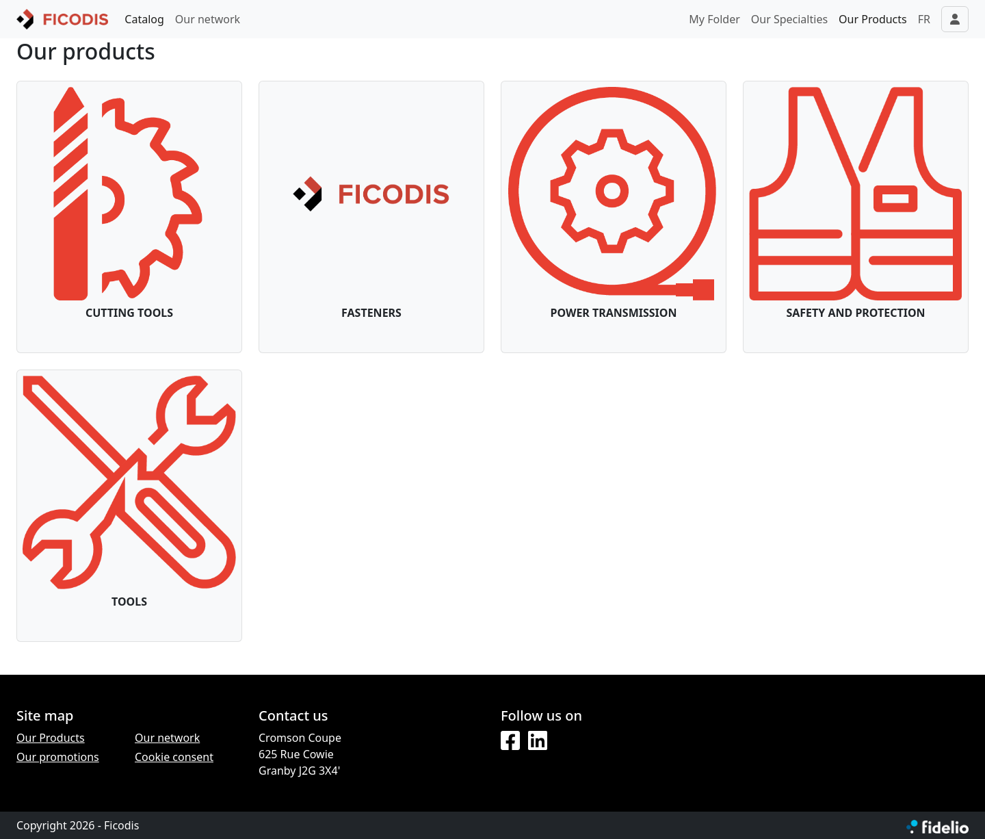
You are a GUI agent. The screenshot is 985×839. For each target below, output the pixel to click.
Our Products (873, 19)
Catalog (144, 19)
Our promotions (57, 756)
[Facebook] (510, 741)
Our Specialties (789, 19)
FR (924, 19)
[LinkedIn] (537, 741)
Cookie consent (174, 756)
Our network (207, 19)
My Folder (714, 19)
